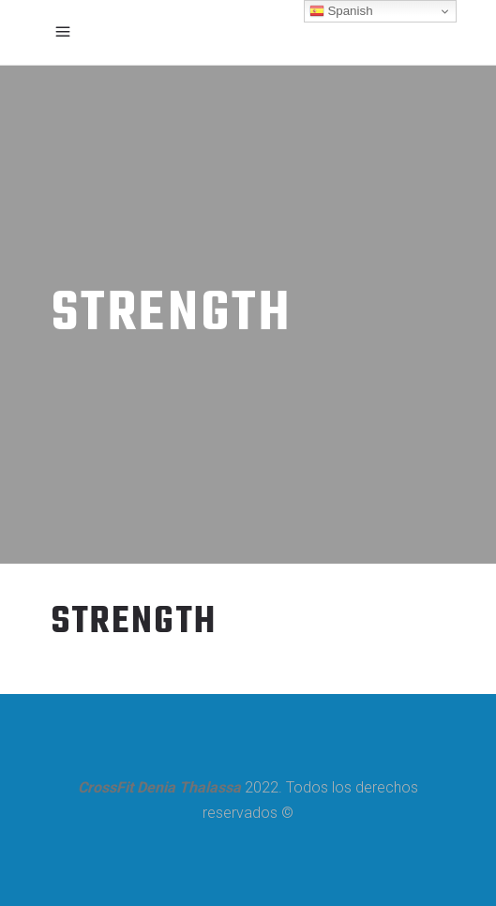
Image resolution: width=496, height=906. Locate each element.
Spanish (341, 11)
